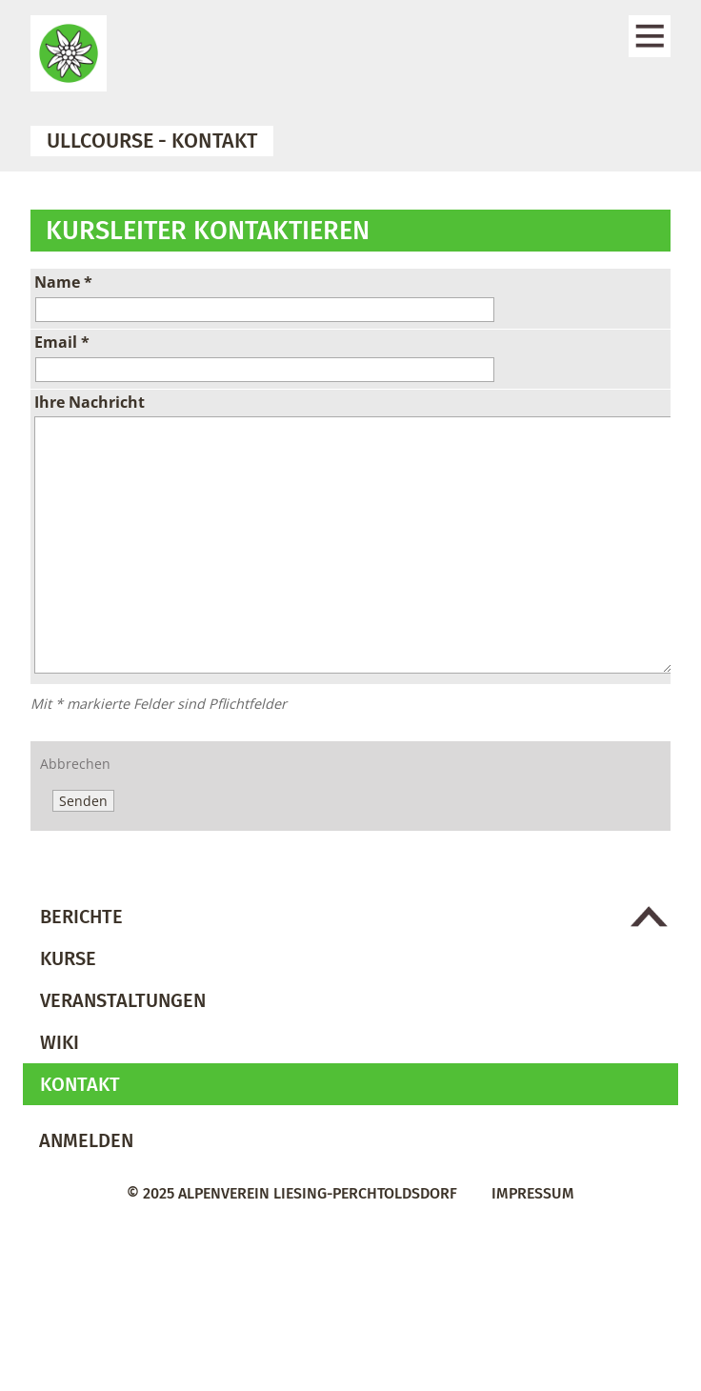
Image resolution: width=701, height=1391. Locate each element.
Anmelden (86, 1140)
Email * (62, 342)
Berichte (81, 916)
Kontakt (80, 1084)
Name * (63, 282)
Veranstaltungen (123, 1000)
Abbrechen (75, 764)
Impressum (532, 1193)
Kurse (68, 958)
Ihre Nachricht (89, 402)
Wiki (59, 1042)
